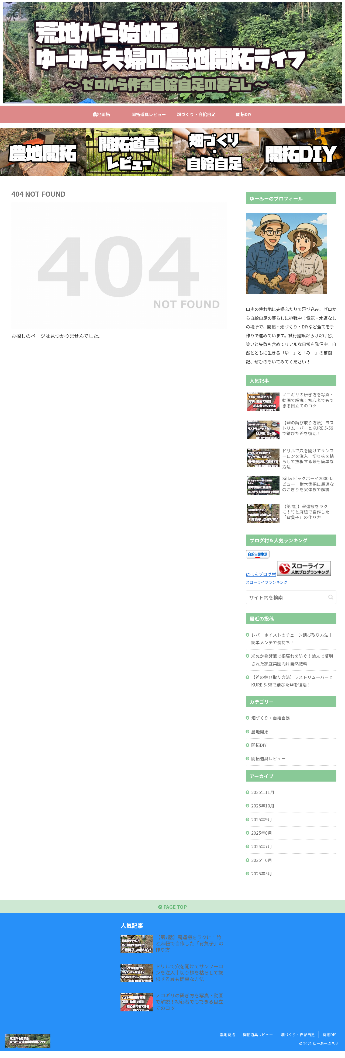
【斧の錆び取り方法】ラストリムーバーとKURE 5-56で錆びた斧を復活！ (292, 684)
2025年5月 (261, 879)
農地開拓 (260, 735)
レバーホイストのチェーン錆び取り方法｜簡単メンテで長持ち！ (292, 641)
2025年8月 (261, 838)
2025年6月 (261, 865)
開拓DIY (259, 749)
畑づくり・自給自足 (270, 721)
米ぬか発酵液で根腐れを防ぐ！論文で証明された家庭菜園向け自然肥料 (292, 662)
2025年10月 (263, 810)
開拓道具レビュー (268, 763)
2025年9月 (261, 824)
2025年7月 (261, 852)
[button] (331, 599)
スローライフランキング (268, 584)
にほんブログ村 (261, 576)
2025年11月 (263, 797)
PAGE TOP (172, 913)
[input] (291, 599)
